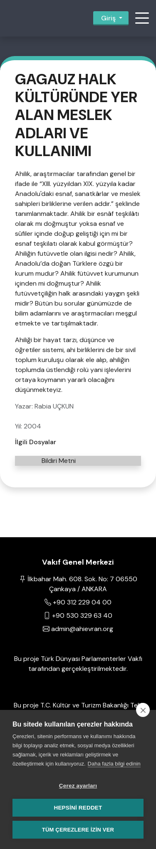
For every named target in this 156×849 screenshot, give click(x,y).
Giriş (108, 18)
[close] (143, 710)
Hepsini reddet (78, 808)
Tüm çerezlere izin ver (78, 830)
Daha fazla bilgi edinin (114, 764)
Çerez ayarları (78, 786)
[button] (142, 18)
